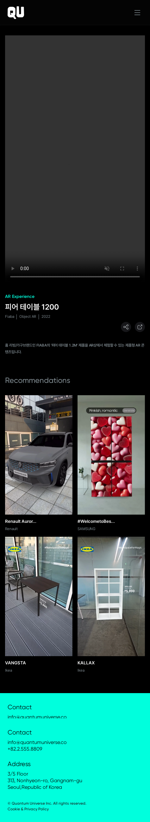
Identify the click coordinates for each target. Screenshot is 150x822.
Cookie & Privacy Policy (28, 809)
